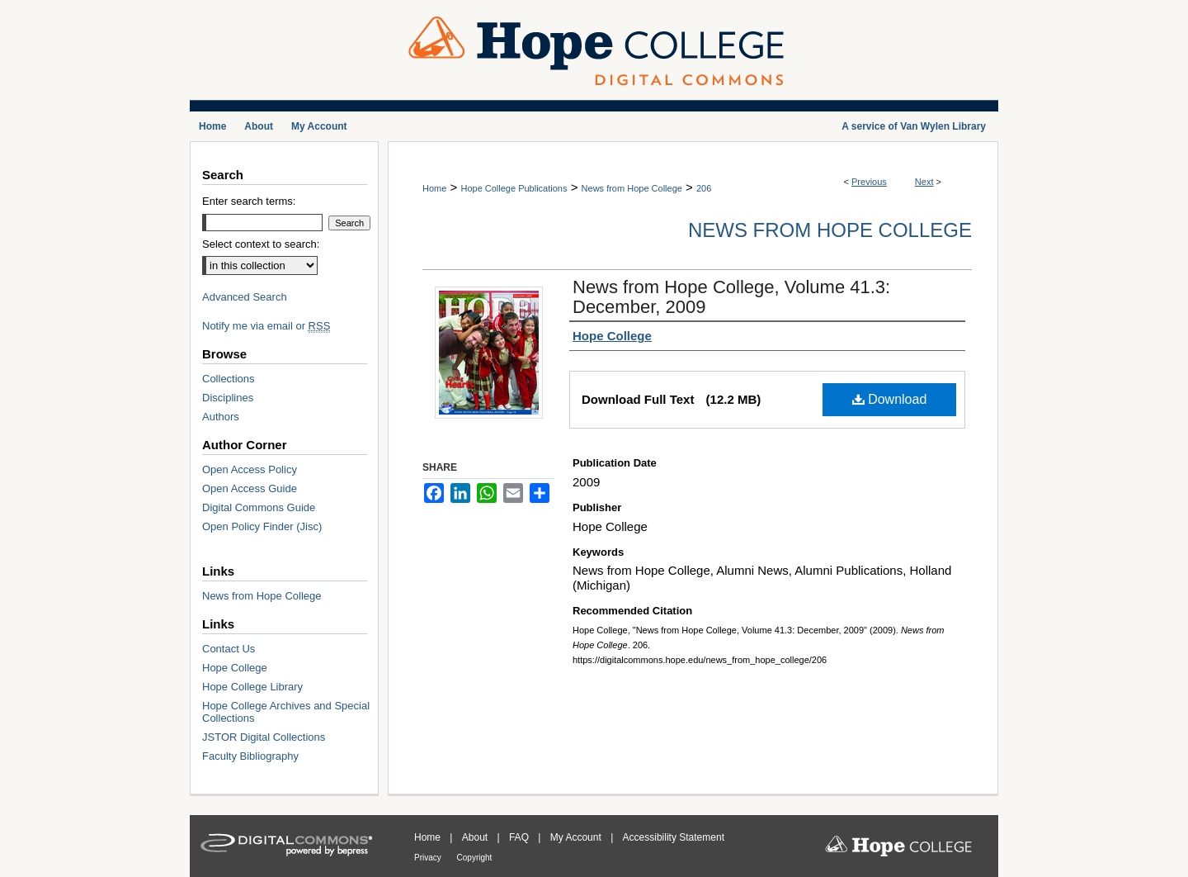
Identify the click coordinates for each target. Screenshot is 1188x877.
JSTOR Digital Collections (263, 737)
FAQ (520, 837)
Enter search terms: (248, 201)
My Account (577, 837)
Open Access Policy (249, 469)
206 (703, 188)
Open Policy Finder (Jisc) (262, 526)
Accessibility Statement (673, 837)
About (476, 837)
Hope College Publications (513, 188)
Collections (228, 378)
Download (889, 399)
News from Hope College (632, 188)
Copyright (475, 857)
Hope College (234, 667)
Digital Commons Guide (258, 507)
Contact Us (228, 648)
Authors (220, 416)
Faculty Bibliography (250, 756)
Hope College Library (252, 686)
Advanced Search (244, 297)
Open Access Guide (249, 488)
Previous (869, 182)
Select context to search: (260, 244)
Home (434, 188)
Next (924, 182)
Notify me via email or (266, 326)
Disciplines (227, 397)
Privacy (429, 857)
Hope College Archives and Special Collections (286, 711)
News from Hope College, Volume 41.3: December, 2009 (731, 297)
